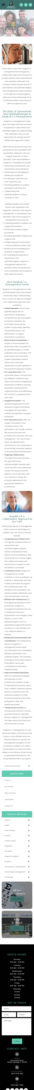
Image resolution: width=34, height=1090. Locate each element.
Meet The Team (10, 793)
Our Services (9, 787)
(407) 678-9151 (17, 1073)
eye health (8, 851)
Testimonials (9, 799)
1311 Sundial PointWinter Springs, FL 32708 (17, 1061)
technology (9, 877)
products (8, 861)
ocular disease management (15, 872)
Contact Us (9, 806)
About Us (8, 780)
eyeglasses (8, 846)
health (7, 825)
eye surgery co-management (15, 867)
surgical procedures (12, 856)
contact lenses (10, 841)
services (8, 836)
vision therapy (10, 830)
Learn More (17, 899)
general (7, 820)
